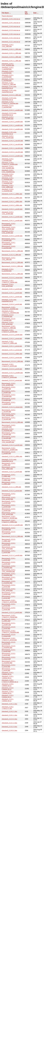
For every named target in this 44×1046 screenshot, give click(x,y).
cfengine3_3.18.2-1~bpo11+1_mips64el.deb (10, 311)
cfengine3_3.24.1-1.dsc (9, 715)
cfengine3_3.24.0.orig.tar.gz (11, 26)
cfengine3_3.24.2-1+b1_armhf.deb (8, 285)
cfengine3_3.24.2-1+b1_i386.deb (8, 45)
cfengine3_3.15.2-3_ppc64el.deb (8, 270)
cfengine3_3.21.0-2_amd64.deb (12, 156)
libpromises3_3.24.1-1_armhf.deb (9, 559)
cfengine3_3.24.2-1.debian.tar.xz (8, 692)
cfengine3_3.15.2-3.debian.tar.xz (8, 696)
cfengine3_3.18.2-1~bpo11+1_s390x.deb (9, 342)
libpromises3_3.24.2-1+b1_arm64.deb (9, 498)
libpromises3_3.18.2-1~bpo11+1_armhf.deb (9, 601)
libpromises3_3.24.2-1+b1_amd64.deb (9, 384)
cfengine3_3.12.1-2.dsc (9, 723)
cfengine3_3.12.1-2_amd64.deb (12, 525)
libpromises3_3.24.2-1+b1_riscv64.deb (9, 414)
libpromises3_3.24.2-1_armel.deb (9, 585)
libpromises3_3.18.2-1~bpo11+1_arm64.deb (9, 517)
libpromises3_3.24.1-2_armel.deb (9, 597)
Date (35, 13)
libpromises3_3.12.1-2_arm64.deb (9, 650)
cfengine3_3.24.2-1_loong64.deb (8, 159)
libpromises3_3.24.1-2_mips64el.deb (9, 574)
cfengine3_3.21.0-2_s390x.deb (12, 353)
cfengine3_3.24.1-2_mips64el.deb (8, 178)
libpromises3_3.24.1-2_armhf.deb (9, 551)
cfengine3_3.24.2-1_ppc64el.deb (8, 68)
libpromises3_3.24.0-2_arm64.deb (9, 509)
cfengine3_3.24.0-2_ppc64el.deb (8, 79)
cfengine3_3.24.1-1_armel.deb (12, 346)
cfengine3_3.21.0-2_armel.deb (12, 380)
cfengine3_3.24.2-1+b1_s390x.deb (8, 186)
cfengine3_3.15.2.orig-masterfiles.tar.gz (9, 300)
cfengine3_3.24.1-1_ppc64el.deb (8, 72)
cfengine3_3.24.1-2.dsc (9, 704)
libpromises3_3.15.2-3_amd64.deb (9, 528)
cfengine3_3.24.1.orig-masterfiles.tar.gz (9, 91)
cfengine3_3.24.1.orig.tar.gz (11, 22)
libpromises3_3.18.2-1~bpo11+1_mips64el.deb (10, 631)
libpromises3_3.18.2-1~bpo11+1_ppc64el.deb (10, 308)
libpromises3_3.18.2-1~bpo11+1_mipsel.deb (9, 616)
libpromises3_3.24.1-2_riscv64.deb (9, 418)
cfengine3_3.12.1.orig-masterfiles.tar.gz (9, 460)
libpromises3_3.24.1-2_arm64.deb (9, 502)
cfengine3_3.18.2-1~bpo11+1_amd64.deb (10, 163)
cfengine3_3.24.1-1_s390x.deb (12, 194)
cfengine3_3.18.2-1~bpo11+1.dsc (8, 707)
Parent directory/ (7, 16)
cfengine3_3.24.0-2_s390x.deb (12, 205)
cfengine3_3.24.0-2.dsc (9, 730)
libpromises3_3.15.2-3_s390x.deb (9, 620)
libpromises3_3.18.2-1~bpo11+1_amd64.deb (10, 448)
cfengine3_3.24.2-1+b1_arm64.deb (8, 213)
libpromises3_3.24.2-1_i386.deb (12, 251)
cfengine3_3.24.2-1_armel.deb (12, 338)
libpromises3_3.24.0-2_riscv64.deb (9, 437)
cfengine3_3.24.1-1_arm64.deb (12, 220)
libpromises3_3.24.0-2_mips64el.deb (9, 582)
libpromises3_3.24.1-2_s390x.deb (9, 475)
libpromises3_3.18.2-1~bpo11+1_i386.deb (9, 327)
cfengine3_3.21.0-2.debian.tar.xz (8, 688)
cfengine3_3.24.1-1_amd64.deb (12, 125)
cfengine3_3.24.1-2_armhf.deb (12, 289)
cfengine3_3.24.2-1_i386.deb (11, 49)
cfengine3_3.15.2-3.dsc (9, 726)
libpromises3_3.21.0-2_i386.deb (12, 361)
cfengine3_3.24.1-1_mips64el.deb (8, 182)
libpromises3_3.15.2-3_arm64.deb (9, 593)
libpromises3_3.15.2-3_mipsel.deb (9, 658)
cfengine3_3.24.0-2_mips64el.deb (8, 190)
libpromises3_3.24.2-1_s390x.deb (9, 464)
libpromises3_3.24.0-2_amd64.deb (9, 399)
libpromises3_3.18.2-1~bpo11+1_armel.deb (9, 639)
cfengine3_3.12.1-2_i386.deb (11, 487)
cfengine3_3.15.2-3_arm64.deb (12, 445)
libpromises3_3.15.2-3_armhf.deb (9, 654)
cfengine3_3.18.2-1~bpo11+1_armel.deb (9, 376)
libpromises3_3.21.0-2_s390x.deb (9, 540)
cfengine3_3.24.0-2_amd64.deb (12, 121)
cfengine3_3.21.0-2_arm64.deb (12, 334)
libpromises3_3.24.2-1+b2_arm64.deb (9, 513)
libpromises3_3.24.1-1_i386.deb (12, 274)
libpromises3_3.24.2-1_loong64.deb (9, 426)
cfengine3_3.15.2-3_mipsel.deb (12, 407)
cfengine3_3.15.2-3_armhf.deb (12, 471)
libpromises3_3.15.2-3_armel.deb (9, 665)
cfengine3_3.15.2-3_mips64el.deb (8, 429)
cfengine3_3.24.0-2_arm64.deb (12, 236)
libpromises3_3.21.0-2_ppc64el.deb (9, 319)
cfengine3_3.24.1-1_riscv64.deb (12, 148)
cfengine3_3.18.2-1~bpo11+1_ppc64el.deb (10, 102)
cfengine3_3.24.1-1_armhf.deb (12, 293)
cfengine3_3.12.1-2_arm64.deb (12, 555)
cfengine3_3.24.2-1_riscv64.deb (12, 140)
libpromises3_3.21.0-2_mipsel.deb (9, 635)
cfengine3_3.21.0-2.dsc (9, 719)
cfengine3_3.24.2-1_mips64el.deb (8, 175)
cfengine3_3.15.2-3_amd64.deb (12, 373)
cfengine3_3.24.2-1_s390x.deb (12, 201)
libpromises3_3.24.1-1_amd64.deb (9, 403)
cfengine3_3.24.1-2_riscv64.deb (12, 144)
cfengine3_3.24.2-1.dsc (9, 711)
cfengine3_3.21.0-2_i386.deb (11, 95)
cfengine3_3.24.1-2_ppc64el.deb (8, 76)
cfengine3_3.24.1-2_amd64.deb (12, 129)
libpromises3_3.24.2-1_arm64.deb (9, 494)
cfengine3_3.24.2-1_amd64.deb (12, 110)
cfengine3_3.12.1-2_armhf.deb (12, 612)
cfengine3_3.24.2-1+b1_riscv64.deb (8, 136)
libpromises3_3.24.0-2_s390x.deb (9, 479)
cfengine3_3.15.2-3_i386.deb (11, 255)
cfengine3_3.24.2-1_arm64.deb (12, 209)
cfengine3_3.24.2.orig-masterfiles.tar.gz (9, 87)
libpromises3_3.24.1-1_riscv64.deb (9, 433)
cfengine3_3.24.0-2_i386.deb (11, 57)
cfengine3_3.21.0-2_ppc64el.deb (8, 106)
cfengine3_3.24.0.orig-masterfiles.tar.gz (9, 98)
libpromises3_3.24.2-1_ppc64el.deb (9, 224)
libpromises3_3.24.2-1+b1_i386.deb (9, 258)
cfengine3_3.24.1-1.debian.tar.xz (8, 677)
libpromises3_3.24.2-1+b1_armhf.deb (9, 547)
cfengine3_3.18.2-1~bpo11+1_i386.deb (9, 83)
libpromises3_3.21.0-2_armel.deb (9, 643)
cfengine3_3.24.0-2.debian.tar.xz (8, 684)
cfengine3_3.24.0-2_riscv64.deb (12, 152)
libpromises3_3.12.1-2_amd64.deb (9, 624)
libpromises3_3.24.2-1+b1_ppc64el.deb (9, 228)
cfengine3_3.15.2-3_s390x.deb (12, 456)
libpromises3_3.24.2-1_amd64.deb (9, 388)
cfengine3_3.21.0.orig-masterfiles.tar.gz (9, 114)
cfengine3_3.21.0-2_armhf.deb (12, 369)
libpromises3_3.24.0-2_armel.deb (9, 608)
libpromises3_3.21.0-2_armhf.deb (9, 627)
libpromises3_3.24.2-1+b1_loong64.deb (9, 441)
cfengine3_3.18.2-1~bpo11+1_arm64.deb (9, 330)
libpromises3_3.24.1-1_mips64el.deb (9, 578)
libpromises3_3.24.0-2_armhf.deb (9, 563)
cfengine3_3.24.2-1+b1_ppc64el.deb (8, 64)
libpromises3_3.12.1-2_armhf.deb (9, 669)
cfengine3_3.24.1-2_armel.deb (12, 350)
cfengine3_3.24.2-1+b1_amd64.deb (8, 117)
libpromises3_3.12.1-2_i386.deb (12, 536)
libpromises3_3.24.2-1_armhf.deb (9, 544)
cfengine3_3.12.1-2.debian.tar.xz (8, 700)
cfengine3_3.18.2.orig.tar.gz (11, 34)
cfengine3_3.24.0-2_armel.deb (12, 357)
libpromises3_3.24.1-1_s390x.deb (9, 483)
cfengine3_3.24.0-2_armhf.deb (12, 304)
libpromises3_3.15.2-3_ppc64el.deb (9, 395)
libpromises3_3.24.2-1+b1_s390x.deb (9, 468)
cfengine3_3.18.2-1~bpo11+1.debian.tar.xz (10, 681)
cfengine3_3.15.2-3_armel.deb (12, 490)
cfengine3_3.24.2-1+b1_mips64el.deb (8, 171)
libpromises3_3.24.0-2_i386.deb (12, 266)
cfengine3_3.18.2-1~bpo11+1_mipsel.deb (9, 281)
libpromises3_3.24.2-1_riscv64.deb (9, 410)
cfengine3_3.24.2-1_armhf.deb (12, 296)
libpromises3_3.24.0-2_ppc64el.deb (9, 247)
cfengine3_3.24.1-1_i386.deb (11, 53)
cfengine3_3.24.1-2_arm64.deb (12, 217)
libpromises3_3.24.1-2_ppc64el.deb (9, 239)
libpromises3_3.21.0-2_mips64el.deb (9, 646)
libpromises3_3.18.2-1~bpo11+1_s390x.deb (9, 521)
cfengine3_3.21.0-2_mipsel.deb (12, 277)
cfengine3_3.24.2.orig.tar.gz (11, 19)
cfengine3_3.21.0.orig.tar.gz (11, 30)
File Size (26, 12)
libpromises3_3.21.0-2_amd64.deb (9, 452)
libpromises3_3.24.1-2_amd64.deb (9, 391)
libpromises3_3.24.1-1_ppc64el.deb (9, 243)
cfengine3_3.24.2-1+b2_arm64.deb (8, 232)
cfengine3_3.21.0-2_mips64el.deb (8, 315)
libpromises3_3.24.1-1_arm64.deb (9, 506)
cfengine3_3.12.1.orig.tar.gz (11, 41)
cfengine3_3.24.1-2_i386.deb (11, 61)
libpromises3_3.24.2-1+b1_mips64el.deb (9, 570)
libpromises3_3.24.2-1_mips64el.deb (9, 566)
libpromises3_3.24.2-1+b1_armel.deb (9, 589)
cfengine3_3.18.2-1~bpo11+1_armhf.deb (9, 365)
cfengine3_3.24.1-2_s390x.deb (12, 198)
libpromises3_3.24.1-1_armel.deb (9, 605)
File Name (5, 13)
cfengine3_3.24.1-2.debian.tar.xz (8, 673)
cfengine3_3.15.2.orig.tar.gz (11, 38)
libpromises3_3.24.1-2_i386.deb (12, 262)
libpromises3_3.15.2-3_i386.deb (12, 422)
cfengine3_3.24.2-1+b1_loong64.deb (8, 167)
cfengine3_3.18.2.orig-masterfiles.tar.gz (9, 133)
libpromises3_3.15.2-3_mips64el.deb (9, 662)
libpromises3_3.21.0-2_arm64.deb (9, 532)
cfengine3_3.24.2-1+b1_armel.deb (8, 323)
